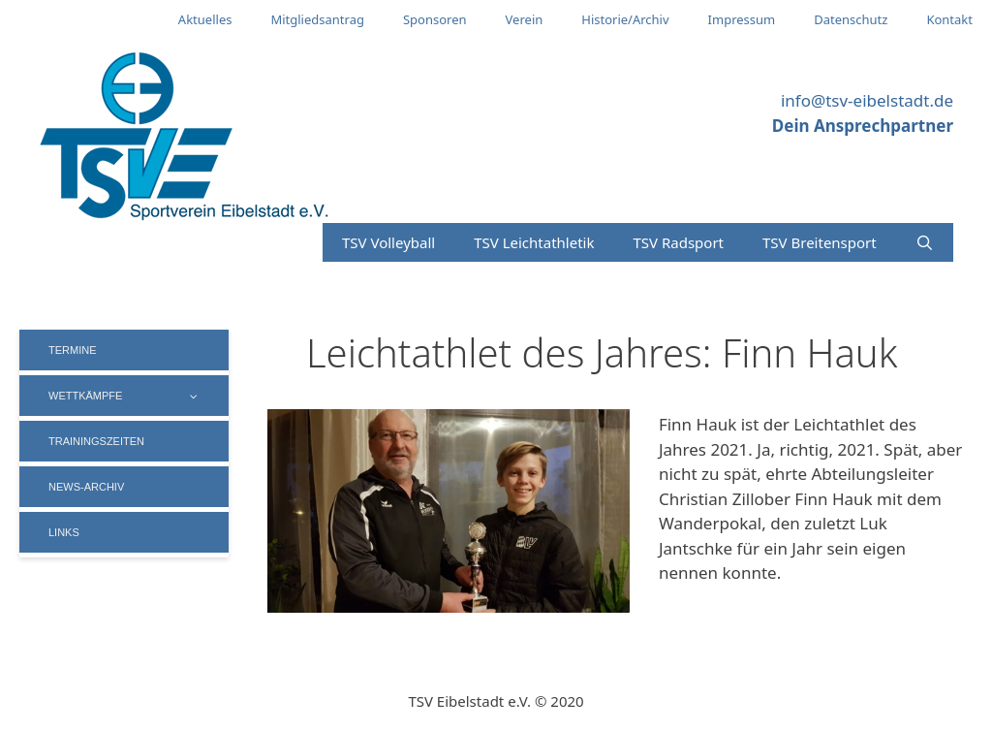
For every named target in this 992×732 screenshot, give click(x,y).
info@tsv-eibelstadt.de (867, 100)
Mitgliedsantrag (317, 19)
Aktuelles (205, 19)
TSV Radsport (678, 242)
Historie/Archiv (624, 19)
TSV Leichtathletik (534, 242)
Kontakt (949, 19)
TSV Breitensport (819, 242)
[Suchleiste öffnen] (924, 242)
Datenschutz (850, 19)
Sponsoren (435, 19)
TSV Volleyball (388, 242)
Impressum (742, 19)
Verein (524, 19)
